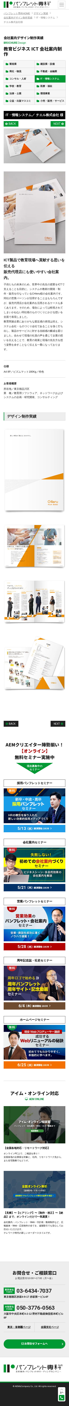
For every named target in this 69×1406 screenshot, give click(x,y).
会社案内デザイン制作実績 (18, 17)
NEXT (57, 123)
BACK (12, 123)
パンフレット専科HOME (17, 13)
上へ (61, 1392)
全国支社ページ (50, 1327)
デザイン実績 (41, 13)
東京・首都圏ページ (19, 1327)
